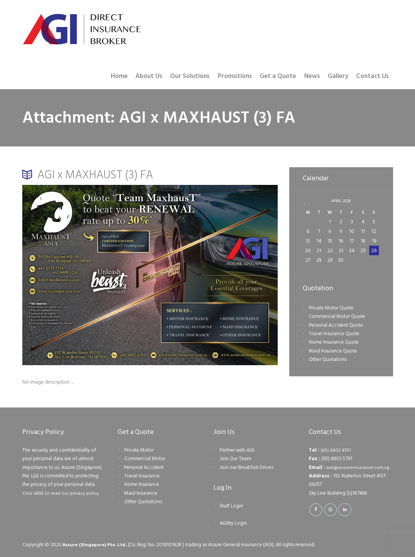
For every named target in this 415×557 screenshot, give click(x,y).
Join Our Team (235, 459)
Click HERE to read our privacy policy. (62, 493)
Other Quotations (328, 360)
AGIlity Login (233, 523)
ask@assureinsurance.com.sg (357, 468)
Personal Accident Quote (336, 326)
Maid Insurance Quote (333, 352)
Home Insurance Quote (334, 343)
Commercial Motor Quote (337, 317)
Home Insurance (141, 485)
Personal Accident (143, 468)
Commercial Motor (144, 459)
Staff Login (231, 506)
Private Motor (139, 450)
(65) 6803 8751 (336, 450)
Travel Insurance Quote (334, 334)
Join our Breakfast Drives (246, 468)
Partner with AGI (237, 450)
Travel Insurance (142, 476)
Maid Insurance (140, 493)
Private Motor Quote (331, 308)
